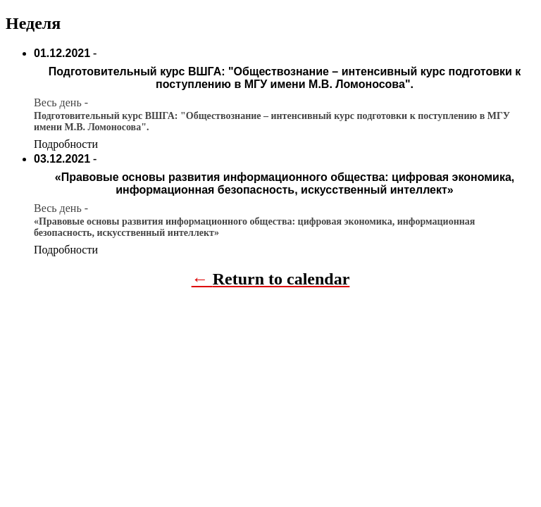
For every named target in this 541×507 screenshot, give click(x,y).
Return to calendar (281, 279)
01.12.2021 (62, 53)
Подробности (66, 144)
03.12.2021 (62, 159)
